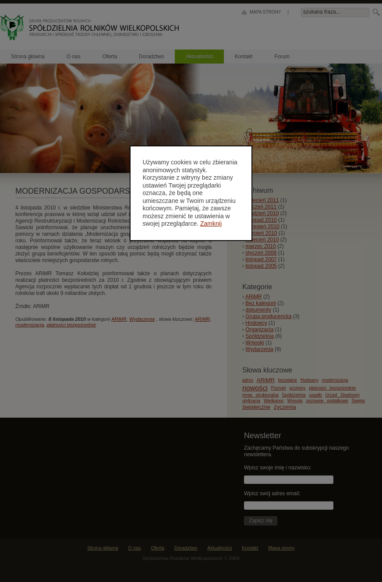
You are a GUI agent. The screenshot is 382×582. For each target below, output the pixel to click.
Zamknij (211, 223)
